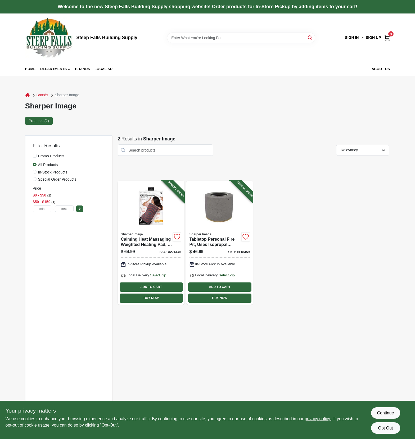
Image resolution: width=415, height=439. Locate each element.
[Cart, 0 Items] (387, 37)
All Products (48, 164)
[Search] (310, 37)
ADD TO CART (151, 287)
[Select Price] (79, 208)
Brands (82, 69)
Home (30, 69)
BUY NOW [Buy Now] (151, 298)
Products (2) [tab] (39, 121)
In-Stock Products (52, 172)
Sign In (352, 37)
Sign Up (373, 37)
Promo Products (51, 156)
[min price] (42, 208)
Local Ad (103, 69)
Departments (53, 69)
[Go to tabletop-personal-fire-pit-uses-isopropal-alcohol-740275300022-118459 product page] (219, 242)
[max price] (64, 208)
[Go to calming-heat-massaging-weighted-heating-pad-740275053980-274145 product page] (151, 242)
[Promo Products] (35, 156)
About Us (381, 69)
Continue (385, 413)
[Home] (27, 95)
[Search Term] (241, 38)
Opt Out (385, 428)
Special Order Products (57, 179)
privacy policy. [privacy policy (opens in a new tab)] (318, 419)
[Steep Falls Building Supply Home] (49, 37)
